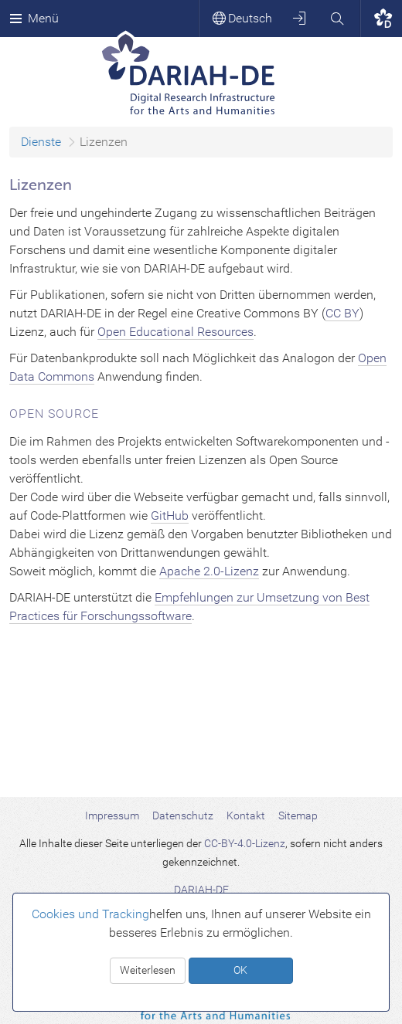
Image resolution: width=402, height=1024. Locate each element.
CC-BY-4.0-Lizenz (244, 843)
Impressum (112, 815)
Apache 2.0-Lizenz (209, 571)
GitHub (170, 515)
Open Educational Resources (175, 331)
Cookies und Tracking (90, 914)
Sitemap (298, 815)
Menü (34, 18)
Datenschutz (182, 815)
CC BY (342, 313)
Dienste (41, 141)
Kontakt (246, 815)
